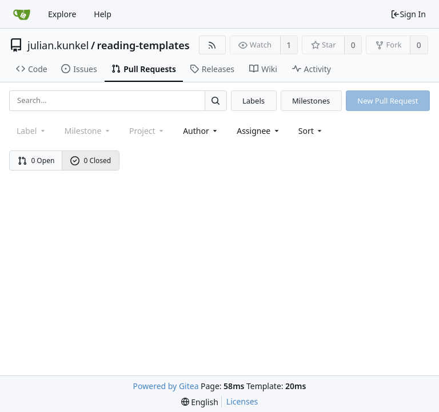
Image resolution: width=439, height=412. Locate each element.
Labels (253, 101)
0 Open (36, 160)
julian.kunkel (58, 45)
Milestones (311, 101)
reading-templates (143, 45)
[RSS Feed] (212, 44)
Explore (62, 14)
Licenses (242, 401)
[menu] (311, 130)
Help (102, 14)
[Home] (22, 14)
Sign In (408, 14)
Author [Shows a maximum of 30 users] (201, 130)
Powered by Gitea (166, 386)
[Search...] (215, 100)
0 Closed (90, 160)
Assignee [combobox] (259, 130)
